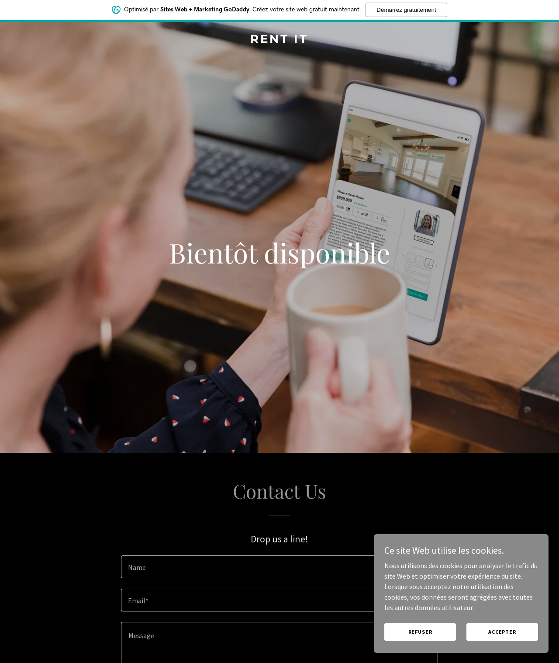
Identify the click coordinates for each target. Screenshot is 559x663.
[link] (279, 40)
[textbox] (279, 566)
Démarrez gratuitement (406, 10)
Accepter (502, 631)
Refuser (420, 631)
